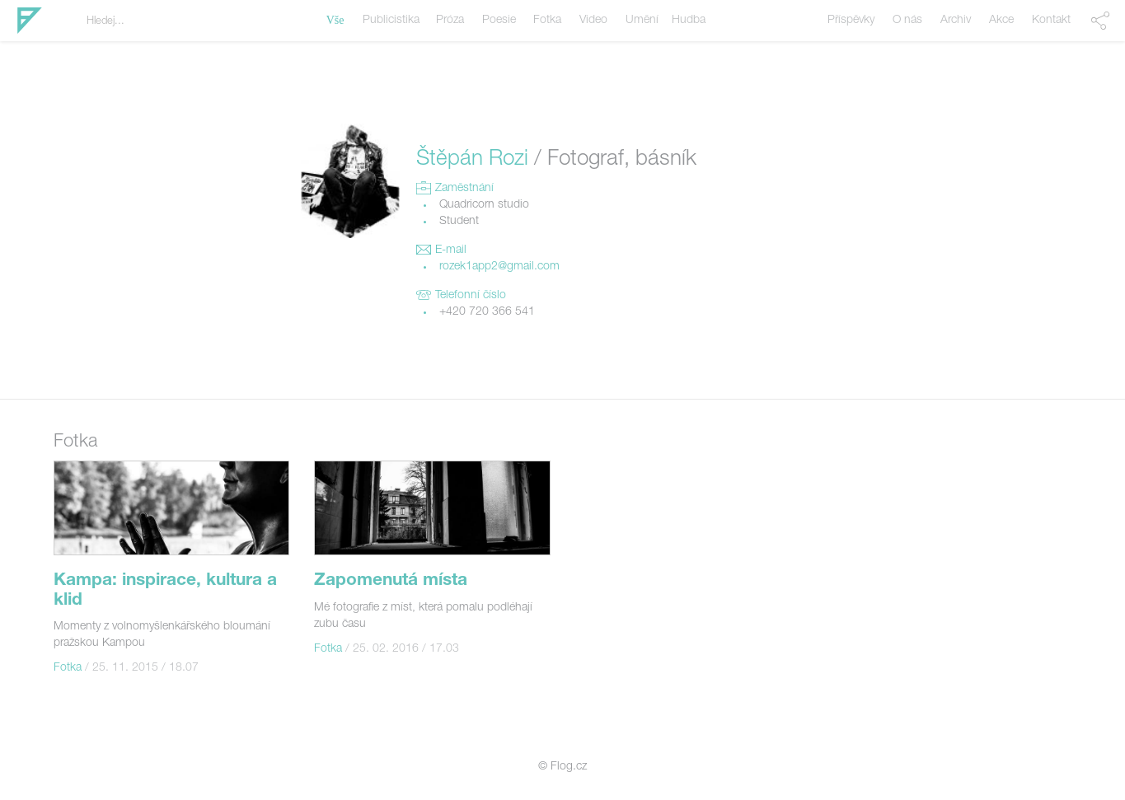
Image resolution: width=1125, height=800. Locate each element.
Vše (335, 20)
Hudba (688, 20)
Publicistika (391, 20)
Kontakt (1051, 20)
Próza (450, 20)
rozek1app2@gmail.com (499, 267)
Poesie (499, 20)
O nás (907, 20)
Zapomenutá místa (390, 581)
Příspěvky (850, 20)
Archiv (955, 20)
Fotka (547, 20)
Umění (642, 20)
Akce (1001, 20)
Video (593, 20)
